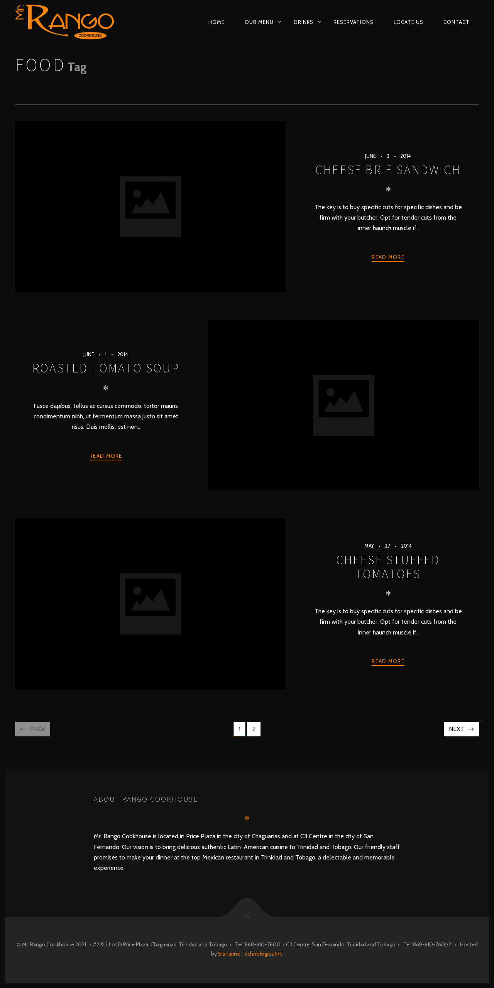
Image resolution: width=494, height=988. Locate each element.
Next (456, 729)
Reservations (353, 22)
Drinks (303, 22)
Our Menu (259, 22)
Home (216, 22)
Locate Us (408, 22)
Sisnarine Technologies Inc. (250, 953)
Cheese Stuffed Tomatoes (388, 567)
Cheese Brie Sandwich (388, 170)
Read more (388, 257)
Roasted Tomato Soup (105, 368)
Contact (456, 22)
